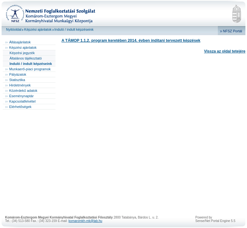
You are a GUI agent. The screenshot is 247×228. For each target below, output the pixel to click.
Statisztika (17, 80)
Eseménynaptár (21, 96)
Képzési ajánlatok (37, 29)
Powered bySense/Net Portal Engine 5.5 (215, 219)
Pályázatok (17, 74)
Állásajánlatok (20, 42)
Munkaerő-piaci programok (30, 69)
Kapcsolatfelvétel (22, 101)
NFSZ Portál (232, 31)
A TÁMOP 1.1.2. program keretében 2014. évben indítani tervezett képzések (131, 40)
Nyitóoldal (13, 29)
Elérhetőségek (20, 107)
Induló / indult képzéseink (74, 29)
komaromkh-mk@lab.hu (85, 221)
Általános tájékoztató (26, 58)
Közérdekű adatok (23, 90)
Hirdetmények (20, 85)
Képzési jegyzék (22, 53)
